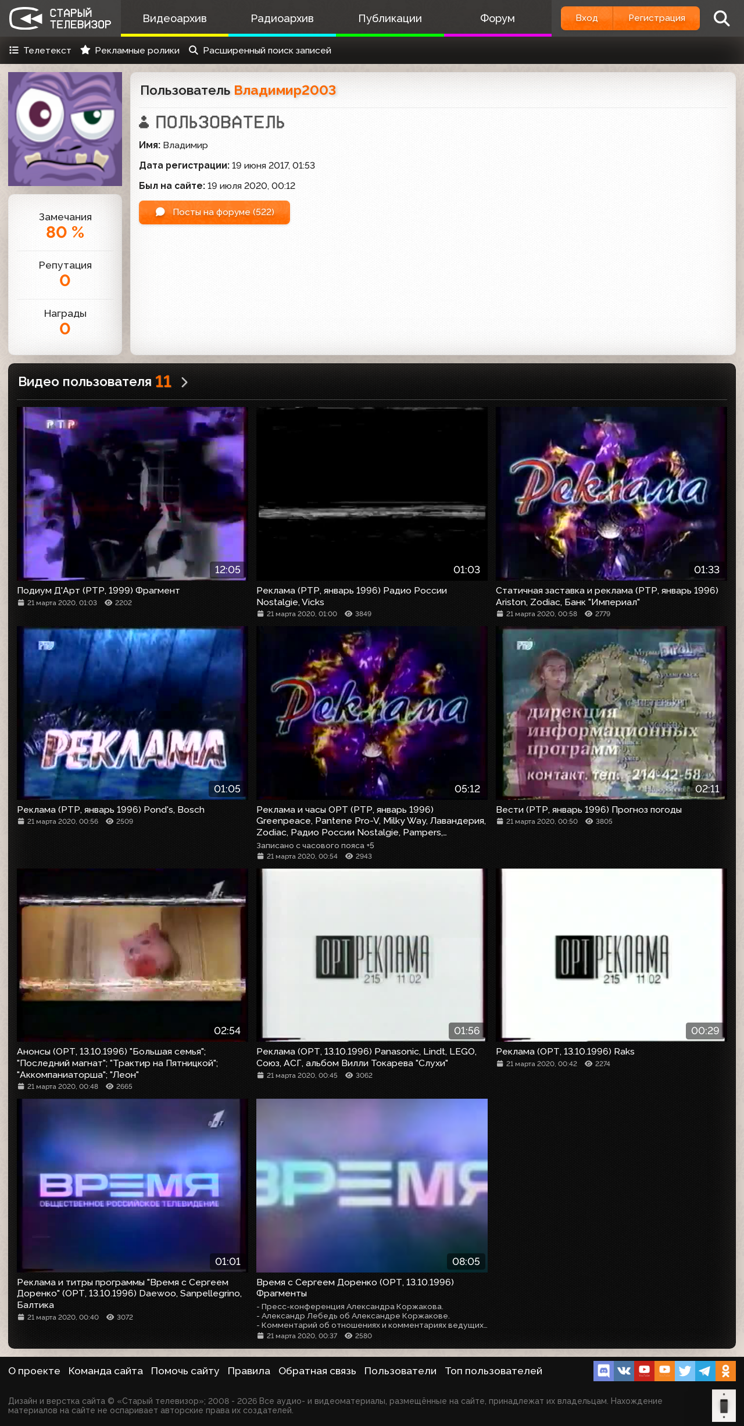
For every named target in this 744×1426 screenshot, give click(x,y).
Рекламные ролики (130, 50)
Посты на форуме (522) (216, 212)
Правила (249, 1371)
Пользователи (400, 1371)
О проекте (34, 1371)
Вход (582, 18)
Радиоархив (280, 18)
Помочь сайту (185, 1371)
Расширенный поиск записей (259, 50)
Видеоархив (174, 18)
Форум (492, 18)
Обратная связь (317, 1371)
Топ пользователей (493, 1371)
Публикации (387, 18)
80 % (65, 232)
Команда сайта (106, 1371)
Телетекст (39, 50)
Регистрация (655, 18)
